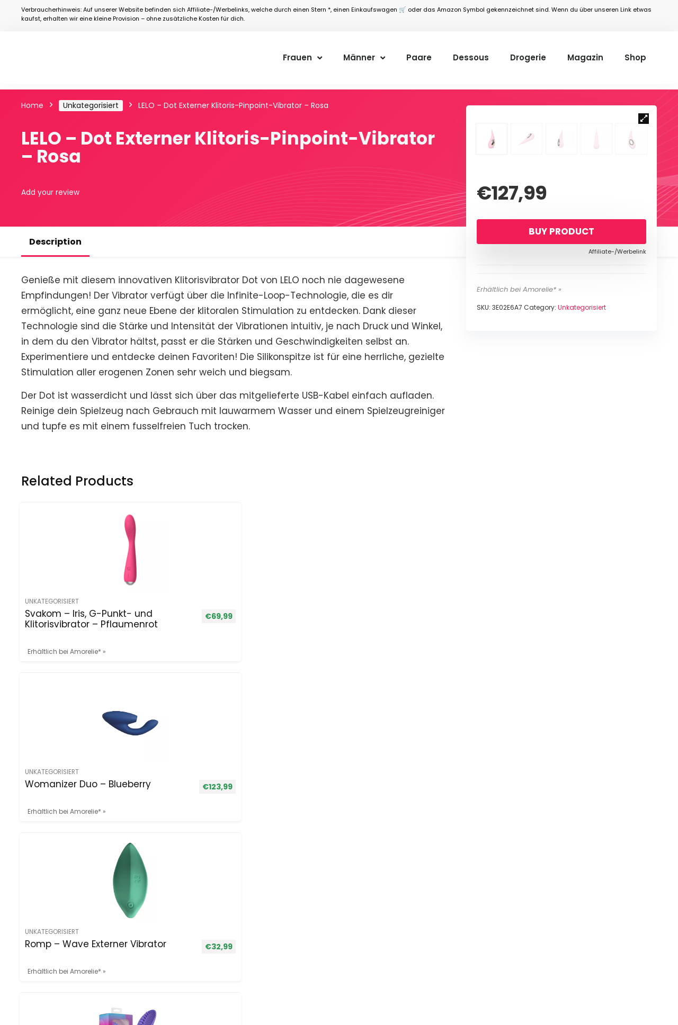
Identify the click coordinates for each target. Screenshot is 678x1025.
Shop (635, 57)
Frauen (302, 58)
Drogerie (528, 57)
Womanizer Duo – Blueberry (156, 624)
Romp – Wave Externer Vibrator (261, 629)
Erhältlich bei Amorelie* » (519, 416)
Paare (419, 57)
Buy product (561, 358)
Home (32, 105)
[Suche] (638, 759)
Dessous (471, 57)
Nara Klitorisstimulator (370, 624)
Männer (364, 58)
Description (55, 242)
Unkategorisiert (91, 105)
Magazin (585, 57)
